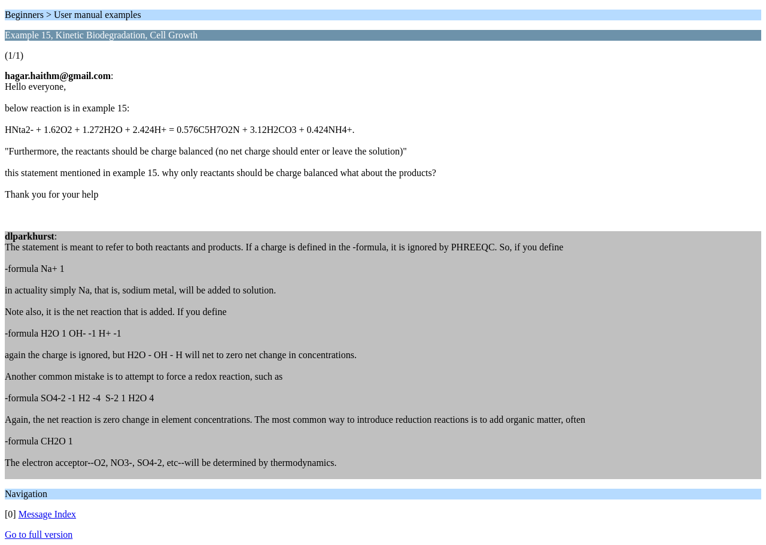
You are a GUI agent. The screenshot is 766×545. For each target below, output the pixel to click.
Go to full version (38, 534)
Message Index (47, 514)
